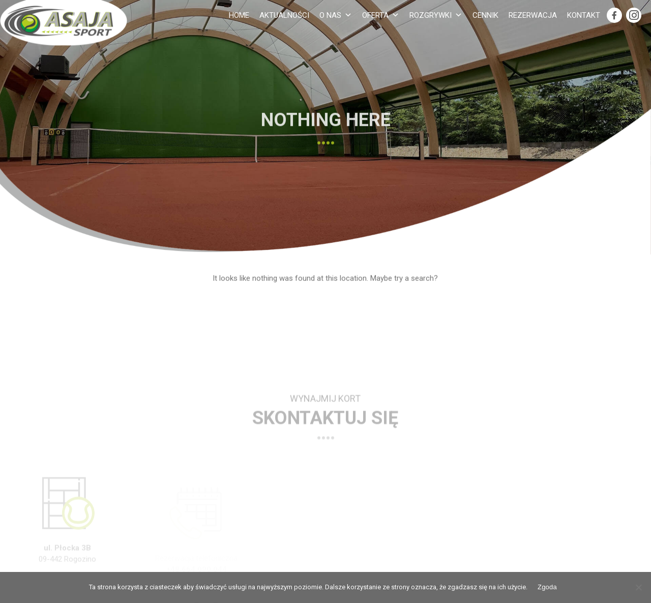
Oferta (380, 15)
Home (239, 15)
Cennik (485, 15)
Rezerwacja (533, 15)
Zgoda (547, 587)
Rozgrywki (435, 15)
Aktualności (284, 15)
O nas (335, 15)
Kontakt (583, 15)
